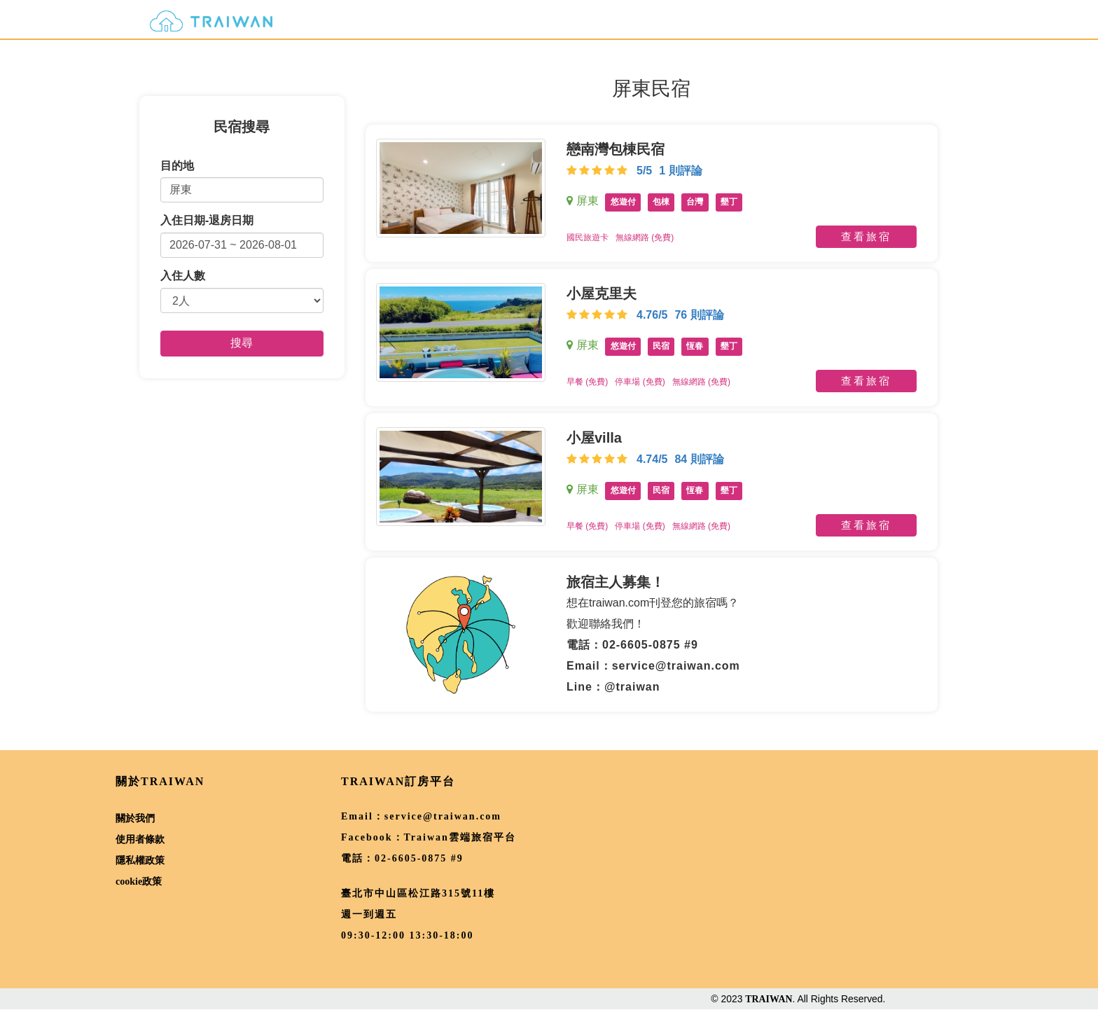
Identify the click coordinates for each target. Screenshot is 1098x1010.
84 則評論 (698, 459)
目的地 (177, 166)
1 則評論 (680, 171)
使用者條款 (140, 839)
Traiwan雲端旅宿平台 (460, 837)
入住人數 (182, 276)
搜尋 (241, 343)
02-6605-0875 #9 (419, 858)
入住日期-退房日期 (206, 220)
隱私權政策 (140, 860)
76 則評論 (698, 315)
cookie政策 (139, 881)
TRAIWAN (768, 999)
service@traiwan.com (442, 816)
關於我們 (135, 818)
